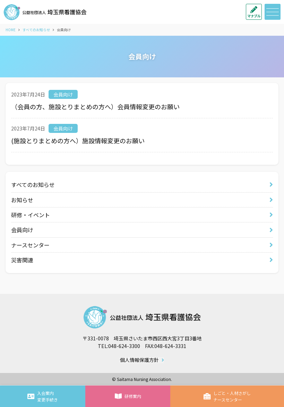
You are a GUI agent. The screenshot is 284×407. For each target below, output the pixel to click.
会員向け (63, 94)
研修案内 (128, 396)
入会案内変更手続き (42, 396)
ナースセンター (30, 245)
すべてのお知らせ (36, 29)
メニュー (272, 12)
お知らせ (22, 200)
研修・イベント (30, 215)
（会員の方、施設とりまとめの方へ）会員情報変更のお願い (95, 106)
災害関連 (22, 260)
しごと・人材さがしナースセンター (227, 396)
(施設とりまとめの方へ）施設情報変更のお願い (78, 140)
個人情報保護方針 (139, 360)
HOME (11, 29)
